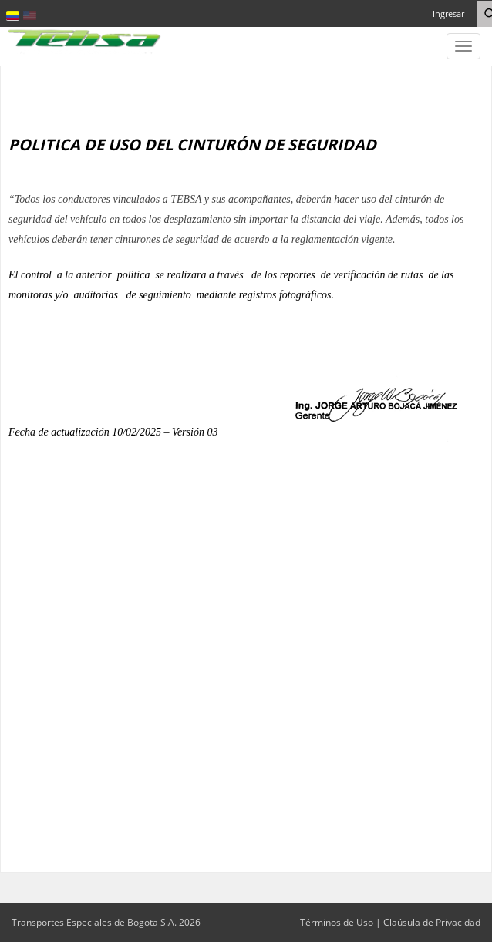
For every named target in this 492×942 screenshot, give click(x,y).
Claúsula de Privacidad (431, 922)
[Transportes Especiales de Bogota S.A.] (85, 40)
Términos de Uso (336, 922)
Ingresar (448, 13)
